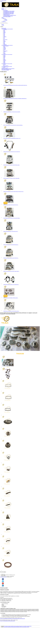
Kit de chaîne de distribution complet (6, 69)
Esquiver (4, 49)
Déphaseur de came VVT (6, 14)
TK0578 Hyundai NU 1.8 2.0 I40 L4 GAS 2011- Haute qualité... (11, 178)
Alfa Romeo (5, 29)
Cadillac (4, 47)
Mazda (4, 59)
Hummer (4, 51)
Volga (4, 43)
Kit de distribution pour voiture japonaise (8, 12)
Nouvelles (4, 18)
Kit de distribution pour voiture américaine (8, 11)
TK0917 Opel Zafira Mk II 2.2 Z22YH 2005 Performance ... (11, 244)
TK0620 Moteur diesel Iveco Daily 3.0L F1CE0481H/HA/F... (11, 284)
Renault (4, 41)
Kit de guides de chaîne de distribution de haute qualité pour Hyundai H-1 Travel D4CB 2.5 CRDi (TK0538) (17, 626)
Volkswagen (4, 44)
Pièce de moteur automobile (6, 16)
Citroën (4, 31)
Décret (4, 33)
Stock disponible (5, 10)
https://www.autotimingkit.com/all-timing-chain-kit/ (7, 620)
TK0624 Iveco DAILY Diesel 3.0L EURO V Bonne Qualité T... (11, 271)
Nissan (4, 60)
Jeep (4, 52)
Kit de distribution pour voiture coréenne (7, 63)
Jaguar (4, 34)
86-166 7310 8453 (4, 0)
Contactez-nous (4, 21)
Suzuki (4, 62)
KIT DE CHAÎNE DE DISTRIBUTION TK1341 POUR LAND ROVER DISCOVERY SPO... (15, 85)
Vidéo (2, 17)
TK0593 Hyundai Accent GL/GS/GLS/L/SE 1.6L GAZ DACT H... (11, 151)
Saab (4, 42)
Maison (3, 8)
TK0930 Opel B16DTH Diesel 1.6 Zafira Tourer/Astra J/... (10, 231)
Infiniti (4, 57)
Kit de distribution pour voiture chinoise (7, 66)
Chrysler (4, 48)
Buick (4, 46)
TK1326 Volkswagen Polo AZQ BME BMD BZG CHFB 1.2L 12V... (12, 138)
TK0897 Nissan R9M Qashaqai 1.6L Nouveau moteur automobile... (11, 111)
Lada (4, 35)
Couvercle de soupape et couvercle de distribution (9, 15)
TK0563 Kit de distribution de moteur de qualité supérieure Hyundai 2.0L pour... (13, 191)
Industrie (6, 20)
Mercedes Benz (5, 39)
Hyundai (4, 64)
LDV (4, 37)
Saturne (4, 53)
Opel (4, 40)
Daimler (4, 32)
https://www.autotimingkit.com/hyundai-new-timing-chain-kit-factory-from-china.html (12, 618)
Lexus (4, 58)
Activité (6, 19)
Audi (4, 30)
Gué (3, 50)
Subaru (4, 61)
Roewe (4, 67)
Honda (4, 56)
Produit (3, 9)
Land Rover (4, 36)
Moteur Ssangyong (5, 65)
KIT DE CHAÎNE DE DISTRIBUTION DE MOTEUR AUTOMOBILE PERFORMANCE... (15, 98)
